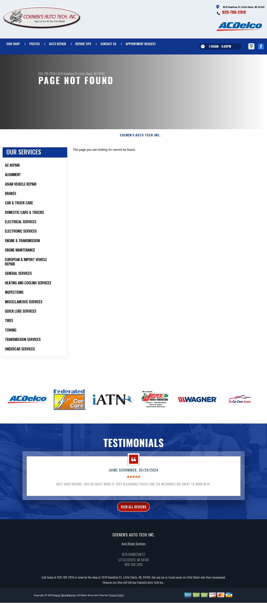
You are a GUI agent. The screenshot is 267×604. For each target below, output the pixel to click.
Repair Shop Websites (64, 600)
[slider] (133, 480)
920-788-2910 (234, 12)
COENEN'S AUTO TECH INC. (140, 139)
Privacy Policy (116, 600)
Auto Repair (57, 44)
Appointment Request (141, 44)
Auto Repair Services (133, 549)
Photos (34, 44)
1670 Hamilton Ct (67, 73)
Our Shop (13, 44)
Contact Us (108, 44)
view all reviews (133, 511)
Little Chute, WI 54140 (91, 73)
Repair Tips (83, 44)
